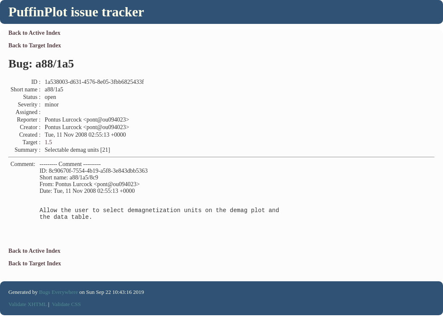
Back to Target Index (34, 45)
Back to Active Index (34, 33)
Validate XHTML (27, 308)
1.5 (48, 142)
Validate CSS (66, 308)
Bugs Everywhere (58, 296)
